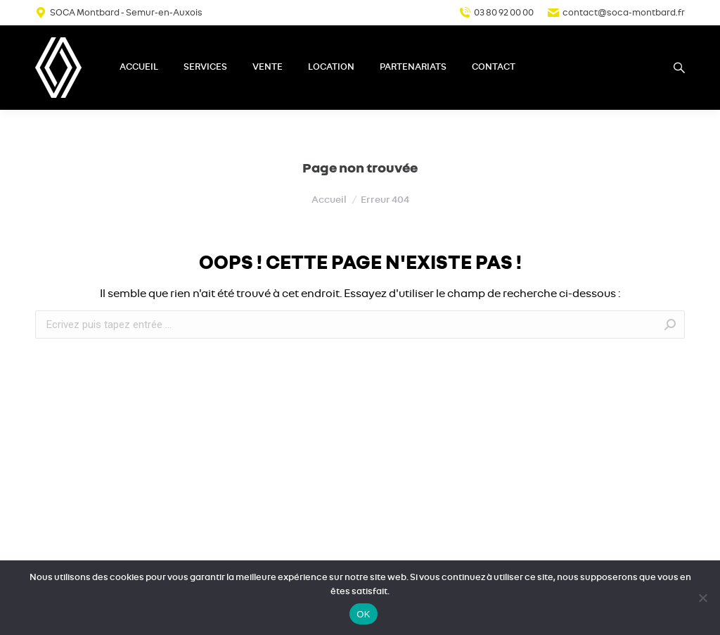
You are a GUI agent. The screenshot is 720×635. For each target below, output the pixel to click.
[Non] (702, 598)
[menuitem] (139, 67)
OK (363, 614)
